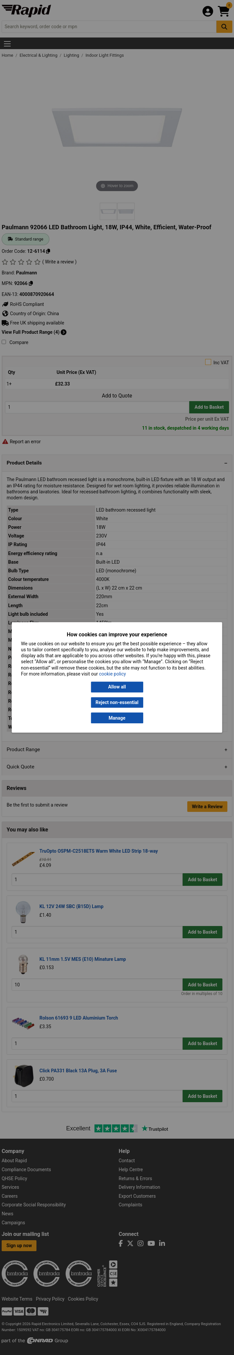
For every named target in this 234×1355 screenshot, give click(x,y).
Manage (117, 718)
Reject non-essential (116, 702)
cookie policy (112, 674)
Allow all (117, 687)
